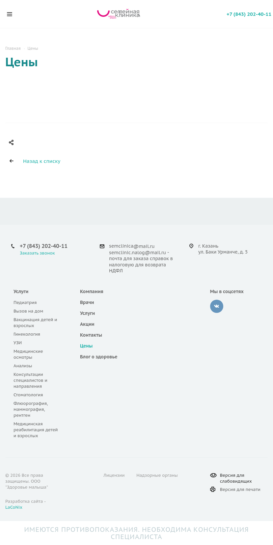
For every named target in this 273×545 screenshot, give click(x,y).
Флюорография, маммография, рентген (31, 409)
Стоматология (28, 395)
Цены (86, 346)
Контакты (91, 335)
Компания (91, 291)
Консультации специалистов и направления (30, 380)
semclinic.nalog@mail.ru (137, 253)
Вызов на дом (28, 311)
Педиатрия (25, 302)
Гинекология (27, 334)
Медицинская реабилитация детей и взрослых (36, 430)
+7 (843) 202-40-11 (249, 14)
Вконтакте (216, 306)
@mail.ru (143, 246)
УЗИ (18, 343)
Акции (87, 324)
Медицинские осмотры (28, 354)
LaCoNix (13, 507)
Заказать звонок (37, 253)
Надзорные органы (157, 475)
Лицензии (113, 475)
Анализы (23, 366)
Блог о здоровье (99, 357)
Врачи (87, 302)
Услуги (21, 291)
